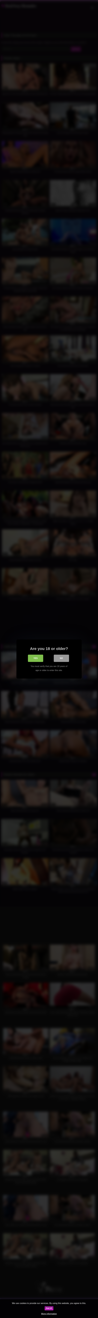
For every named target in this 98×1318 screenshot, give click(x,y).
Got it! (49, 1308)
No (61, 658)
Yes (35, 658)
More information (49, 1314)
